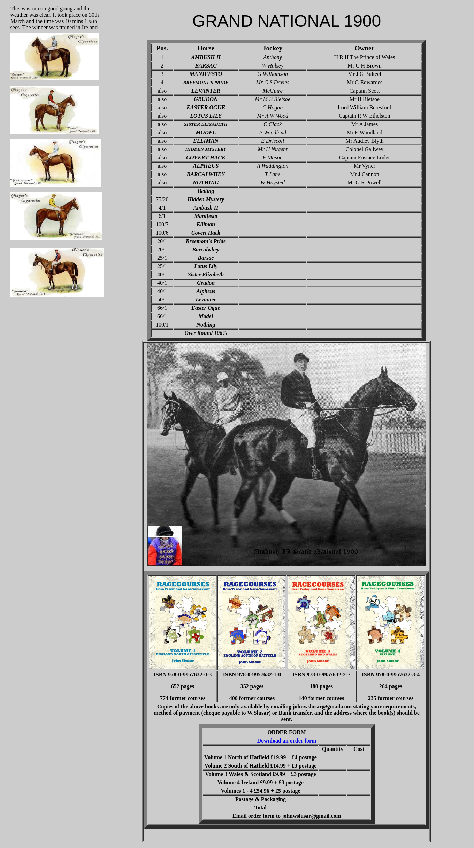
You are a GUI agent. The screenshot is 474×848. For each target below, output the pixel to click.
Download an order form (286, 741)
